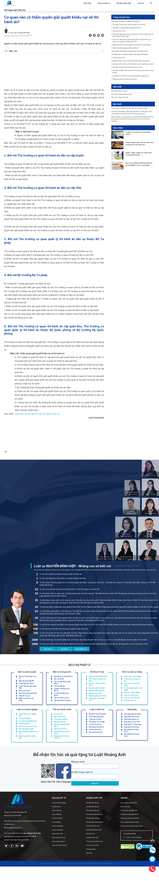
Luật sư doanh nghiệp (27, 717)
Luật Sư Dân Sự (58, 821)
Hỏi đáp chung (92, 863)
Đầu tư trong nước (62, 677)
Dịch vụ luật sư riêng (132, 677)
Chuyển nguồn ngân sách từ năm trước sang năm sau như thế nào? (139, 153)
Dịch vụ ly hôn (125, 821)
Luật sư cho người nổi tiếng (132, 691)
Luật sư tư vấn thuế (131, 703)
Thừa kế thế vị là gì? (119, 36)
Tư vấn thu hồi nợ (95, 734)
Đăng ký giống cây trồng (97, 703)
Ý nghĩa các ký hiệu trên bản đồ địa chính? (139, 143)
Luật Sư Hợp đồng (59, 840)
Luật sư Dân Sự (97, 717)
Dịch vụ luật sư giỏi (26, 677)
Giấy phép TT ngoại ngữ (132, 734)
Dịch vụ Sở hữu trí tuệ (60, 852)
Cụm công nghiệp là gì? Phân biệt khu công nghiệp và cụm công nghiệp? (139, 175)
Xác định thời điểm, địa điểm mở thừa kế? (127, 25)
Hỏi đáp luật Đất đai (94, 825)
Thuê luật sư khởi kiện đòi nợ (130, 829)
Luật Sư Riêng (58, 836)
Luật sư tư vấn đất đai (132, 706)
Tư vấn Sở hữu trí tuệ (94, 840)
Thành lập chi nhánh (26, 690)
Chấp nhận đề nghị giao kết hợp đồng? (126, 58)
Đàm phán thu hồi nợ (96, 737)
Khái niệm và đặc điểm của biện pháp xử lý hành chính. (132, 62)
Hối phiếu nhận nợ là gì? (120, 96)
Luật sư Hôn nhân (59, 848)
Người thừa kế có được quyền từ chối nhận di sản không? (130, 53)
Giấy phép (132, 717)
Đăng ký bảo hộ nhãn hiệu (98, 682)
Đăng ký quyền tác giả (97, 695)
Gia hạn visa (58, 722)
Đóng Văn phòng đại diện (28, 701)
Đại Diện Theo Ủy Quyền (97, 722)
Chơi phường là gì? (119, 69)
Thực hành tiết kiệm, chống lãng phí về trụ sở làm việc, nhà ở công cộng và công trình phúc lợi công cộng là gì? (132, 120)
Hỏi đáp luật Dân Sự (21, 12)
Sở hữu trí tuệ (97, 677)
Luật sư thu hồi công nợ (61, 860)
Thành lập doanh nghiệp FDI (27, 723)
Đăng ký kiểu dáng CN (96, 698)
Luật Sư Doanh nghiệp (61, 817)
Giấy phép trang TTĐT (132, 731)
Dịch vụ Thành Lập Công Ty (27, 683)
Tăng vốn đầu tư (24, 733)
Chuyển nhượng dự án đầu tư (62, 697)
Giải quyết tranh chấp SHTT (97, 707)
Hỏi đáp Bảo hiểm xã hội (95, 844)
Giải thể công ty (24, 703)
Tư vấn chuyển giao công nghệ (133, 696)
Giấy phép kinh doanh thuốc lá (61, 748)
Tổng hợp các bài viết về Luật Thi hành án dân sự (37, 418)
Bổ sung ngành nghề (26, 739)
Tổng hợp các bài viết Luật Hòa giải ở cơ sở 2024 (130, 29)
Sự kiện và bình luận (94, 852)
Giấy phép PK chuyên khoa (131, 741)
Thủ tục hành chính (62, 717)
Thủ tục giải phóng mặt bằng (62, 689)
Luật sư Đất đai (58, 829)
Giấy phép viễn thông (131, 725)
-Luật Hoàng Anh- (61, 878)
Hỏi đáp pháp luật (122, 5)
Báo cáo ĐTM (59, 685)
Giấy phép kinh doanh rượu (61, 743)
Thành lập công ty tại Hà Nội (130, 832)
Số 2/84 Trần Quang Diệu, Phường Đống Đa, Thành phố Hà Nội (26, 833)
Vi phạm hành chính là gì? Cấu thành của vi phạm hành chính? (132, 77)
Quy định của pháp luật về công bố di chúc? (128, 32)
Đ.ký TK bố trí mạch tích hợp (97, 686)
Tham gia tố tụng (95, 728)
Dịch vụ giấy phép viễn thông (130, 836)
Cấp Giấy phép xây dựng (62, 709)
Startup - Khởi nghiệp (132, 700)
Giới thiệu (83, 5)
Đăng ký (105, 795)
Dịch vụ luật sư (101, 5)
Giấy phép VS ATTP (60, 739)
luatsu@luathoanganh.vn (14, 839)
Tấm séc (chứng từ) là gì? (121, 103)
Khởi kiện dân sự (130, 709)
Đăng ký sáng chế (95, 701)
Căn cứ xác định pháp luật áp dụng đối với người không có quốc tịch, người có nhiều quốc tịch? (132, 47)
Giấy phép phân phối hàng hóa (28, 743)
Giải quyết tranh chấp (97, 731)
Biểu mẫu (90, 867)
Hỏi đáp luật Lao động (94, 832)
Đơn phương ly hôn (96, 743)
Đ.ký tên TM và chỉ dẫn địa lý (97, 691)
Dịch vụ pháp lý (79, 670)
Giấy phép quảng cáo (131, 728)
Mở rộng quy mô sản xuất (28, 736)
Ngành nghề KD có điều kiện (27, 748)
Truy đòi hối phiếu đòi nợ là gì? (122, 99)
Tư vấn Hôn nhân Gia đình (96, 829)
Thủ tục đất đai (59, 693)
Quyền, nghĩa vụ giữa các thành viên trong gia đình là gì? (138, 163)
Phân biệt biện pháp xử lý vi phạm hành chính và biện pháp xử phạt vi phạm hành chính (131, 41)
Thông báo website (61, 728)
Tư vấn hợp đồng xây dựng (61, 702)
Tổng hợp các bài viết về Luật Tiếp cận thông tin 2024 (132, 115)
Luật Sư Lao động (59, 844)
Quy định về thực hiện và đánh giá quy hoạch (128, 82)
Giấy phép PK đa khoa (131, 737)
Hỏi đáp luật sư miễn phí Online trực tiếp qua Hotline (132, 65)
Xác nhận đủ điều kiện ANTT (62, 735)
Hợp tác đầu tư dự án (61, 706)
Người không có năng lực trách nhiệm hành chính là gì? (133, 73)
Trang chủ (67, 5)
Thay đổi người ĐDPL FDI (27, 730)
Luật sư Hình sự (59, 825)
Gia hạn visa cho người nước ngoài (132, 840)
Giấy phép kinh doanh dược (132, 746)
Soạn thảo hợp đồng (96, 725)
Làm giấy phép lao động (132, 722)
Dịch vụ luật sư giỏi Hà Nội (129, 817)
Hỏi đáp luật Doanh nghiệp (96, 836)
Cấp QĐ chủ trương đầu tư (63, 682)
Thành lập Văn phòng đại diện (27, 694)
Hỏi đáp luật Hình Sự (94, 821)
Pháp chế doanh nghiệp (132, 682)
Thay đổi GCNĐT (25, 728)
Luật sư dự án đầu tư (60, 856)
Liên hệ (140, 5)
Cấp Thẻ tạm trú (60, 725)
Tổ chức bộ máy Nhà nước (96, 856)
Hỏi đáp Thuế (92, 848)
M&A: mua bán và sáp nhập (26, 707)
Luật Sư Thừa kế (59, 832)
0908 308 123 (10, 836)
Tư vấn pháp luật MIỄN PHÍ (129, 825)
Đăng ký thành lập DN (26, 687)
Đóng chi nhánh (24, 698)
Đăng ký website (59, 731)
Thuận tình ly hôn (95, 740)
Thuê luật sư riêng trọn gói (132, 686)
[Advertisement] (54, 77)
